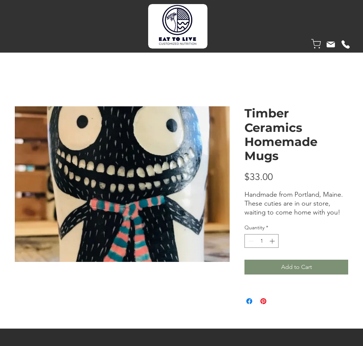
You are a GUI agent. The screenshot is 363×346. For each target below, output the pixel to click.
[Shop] (316, 43)
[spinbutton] (261, 240)
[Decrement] (250, 240)
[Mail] (331, 44)
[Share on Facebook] (249, 301)
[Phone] (345, 44)
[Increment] (272, 240)
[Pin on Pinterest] (263, 301)
